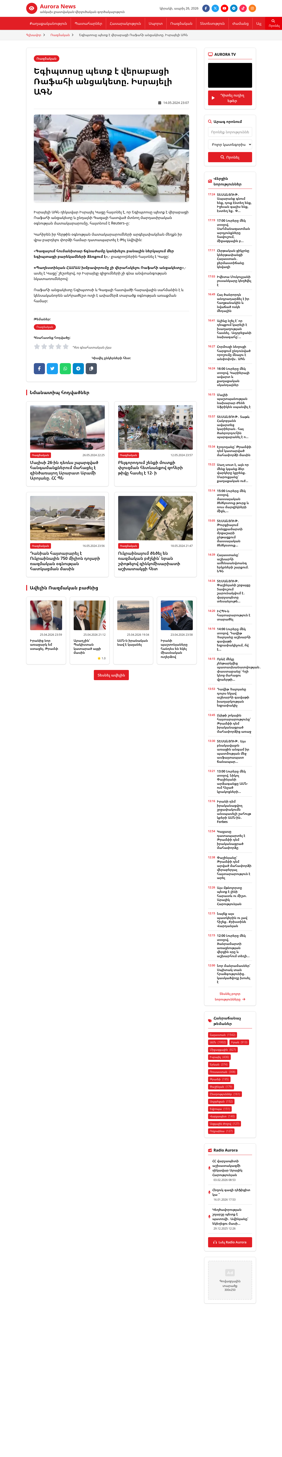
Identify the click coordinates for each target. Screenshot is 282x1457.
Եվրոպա (220, 1109)
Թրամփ (219, 1079)
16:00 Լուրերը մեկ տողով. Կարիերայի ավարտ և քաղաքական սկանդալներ (233, 376)
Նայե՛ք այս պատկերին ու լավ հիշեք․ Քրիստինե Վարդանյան (232, 919)
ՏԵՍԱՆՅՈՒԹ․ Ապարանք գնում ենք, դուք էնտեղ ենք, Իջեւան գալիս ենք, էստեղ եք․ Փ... (234, 202)
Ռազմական (181, 23)
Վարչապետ (222, 1116)
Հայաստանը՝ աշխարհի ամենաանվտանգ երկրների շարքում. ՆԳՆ (233, 563)
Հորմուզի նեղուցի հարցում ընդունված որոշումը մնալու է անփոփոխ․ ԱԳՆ (233, 352)
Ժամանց (240, 23)
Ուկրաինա (221, 1131)
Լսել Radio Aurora (230, 1242)
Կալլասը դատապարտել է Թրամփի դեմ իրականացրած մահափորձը (231, 839)
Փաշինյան (221, 1087)
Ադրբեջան (221, 1101)
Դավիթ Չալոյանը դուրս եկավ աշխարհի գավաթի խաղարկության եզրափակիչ (233, 697)
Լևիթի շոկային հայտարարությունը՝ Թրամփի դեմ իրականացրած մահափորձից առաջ (234, 723)
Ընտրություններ (225, 1094)
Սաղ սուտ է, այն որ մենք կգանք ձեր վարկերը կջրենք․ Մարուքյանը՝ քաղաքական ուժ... (233, 472)
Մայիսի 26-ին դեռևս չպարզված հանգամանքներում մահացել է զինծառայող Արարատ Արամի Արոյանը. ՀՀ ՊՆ (64, 470)
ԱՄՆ (218, 1042)
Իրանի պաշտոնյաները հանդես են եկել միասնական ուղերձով (174, 648)
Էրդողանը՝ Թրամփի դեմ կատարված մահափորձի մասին (234, 451)
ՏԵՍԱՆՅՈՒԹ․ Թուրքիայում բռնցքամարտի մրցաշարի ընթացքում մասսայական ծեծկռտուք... (229, 533)
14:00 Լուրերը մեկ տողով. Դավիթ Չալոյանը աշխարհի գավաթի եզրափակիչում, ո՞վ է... (233, 639)
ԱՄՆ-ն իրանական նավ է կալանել (132, 642)
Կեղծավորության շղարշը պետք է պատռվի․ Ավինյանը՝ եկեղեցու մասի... (230, 1216)
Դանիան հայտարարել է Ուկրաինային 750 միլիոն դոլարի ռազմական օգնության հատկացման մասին (65, 561)
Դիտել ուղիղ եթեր (228, 98)
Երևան (219, 1064)
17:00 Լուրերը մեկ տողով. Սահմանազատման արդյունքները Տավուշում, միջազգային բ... (233, 230)
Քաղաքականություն (48, 23)
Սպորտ (156, 23)
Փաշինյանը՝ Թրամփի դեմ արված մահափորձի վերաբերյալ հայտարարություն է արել (234, 867)
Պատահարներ (88, 23)
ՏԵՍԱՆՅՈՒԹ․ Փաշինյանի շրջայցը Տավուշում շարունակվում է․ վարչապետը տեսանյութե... (233, 591)
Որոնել (230, 157)
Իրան (239, 1042)
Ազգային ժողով (224, 1124)
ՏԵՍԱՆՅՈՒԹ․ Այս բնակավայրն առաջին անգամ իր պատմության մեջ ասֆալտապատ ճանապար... (233, 751)
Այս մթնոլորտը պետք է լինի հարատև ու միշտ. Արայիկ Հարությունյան (232, 895)
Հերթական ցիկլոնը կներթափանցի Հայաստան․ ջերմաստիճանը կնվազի (233, 258)
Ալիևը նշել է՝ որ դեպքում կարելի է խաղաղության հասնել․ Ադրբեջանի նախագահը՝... (234, 328)
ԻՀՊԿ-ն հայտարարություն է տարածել (233, 615)
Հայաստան (222, 1035)
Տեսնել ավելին (111, 675)
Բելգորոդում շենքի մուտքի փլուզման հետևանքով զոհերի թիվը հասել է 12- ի (150, 468)
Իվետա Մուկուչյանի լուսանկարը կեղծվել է (234, 280)
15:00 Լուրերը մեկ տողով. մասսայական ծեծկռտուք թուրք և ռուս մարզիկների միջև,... (233, 501)
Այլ (258, 23)
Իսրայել (219, 1057)
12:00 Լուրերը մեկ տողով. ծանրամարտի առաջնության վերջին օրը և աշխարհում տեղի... (233, 945)
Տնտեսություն (212, 23)
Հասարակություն (125, 23)
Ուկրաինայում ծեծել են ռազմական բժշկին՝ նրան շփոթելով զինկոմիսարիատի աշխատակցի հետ (149, 561)
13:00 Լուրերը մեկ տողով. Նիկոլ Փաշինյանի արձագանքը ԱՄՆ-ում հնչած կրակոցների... (232, 781)
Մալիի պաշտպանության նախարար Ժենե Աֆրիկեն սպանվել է (233, 400)
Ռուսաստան (222, 1072)
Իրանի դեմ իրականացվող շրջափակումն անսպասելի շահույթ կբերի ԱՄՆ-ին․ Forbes (234, 811)
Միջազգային (223, 1050)
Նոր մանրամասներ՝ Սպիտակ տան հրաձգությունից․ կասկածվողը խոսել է (233, 973)
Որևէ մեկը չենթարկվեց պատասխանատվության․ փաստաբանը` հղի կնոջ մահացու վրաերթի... (239, 669)
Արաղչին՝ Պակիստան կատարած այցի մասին (87, 646)
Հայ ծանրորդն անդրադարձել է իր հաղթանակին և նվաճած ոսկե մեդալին (233, 302)
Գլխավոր (33, 35)
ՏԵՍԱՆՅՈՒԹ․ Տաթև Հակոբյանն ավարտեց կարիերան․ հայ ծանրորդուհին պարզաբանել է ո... (233, 426)
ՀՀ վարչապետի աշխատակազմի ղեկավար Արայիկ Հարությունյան (227, 1168)
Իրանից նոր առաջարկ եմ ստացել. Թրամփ (44, 644)
